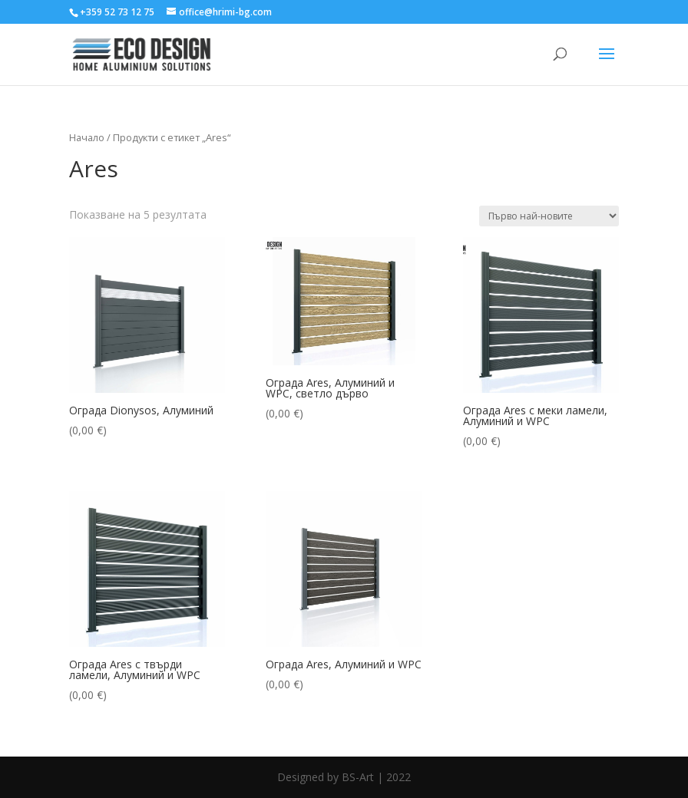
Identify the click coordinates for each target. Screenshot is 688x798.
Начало (86, 137)
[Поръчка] (549, 216)
